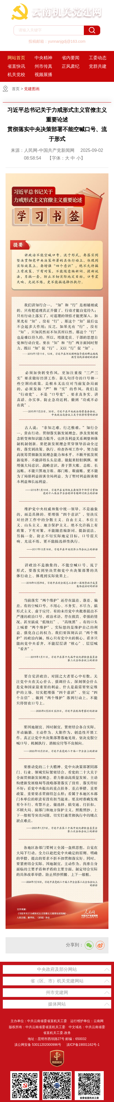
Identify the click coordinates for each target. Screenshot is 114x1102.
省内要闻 (70, 57)
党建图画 (32, 89)
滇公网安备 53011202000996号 (37, 1045)
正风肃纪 (70, 66)
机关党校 (16, 74)
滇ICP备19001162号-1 (83, 1045)
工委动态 (98, 57)
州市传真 (43, 66)
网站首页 (16, 57)
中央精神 (43, 57)
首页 (16, 89)
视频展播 (43, 74)
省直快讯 (16, 66)
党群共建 (98, 66)
